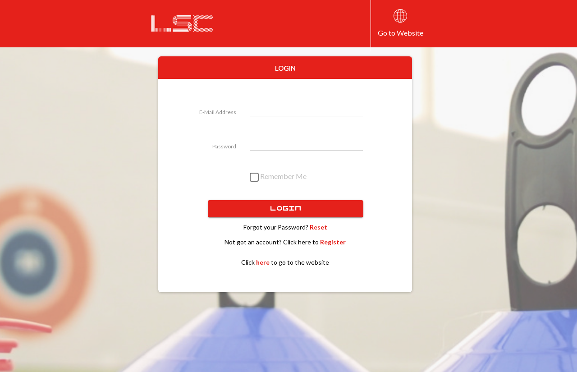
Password (224, 146)
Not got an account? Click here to (285, 242)
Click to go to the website (285, 262)
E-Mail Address (217, 112)
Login (285, 209)
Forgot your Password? (285, 227)
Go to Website (400, 32)
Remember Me (278, 177)
